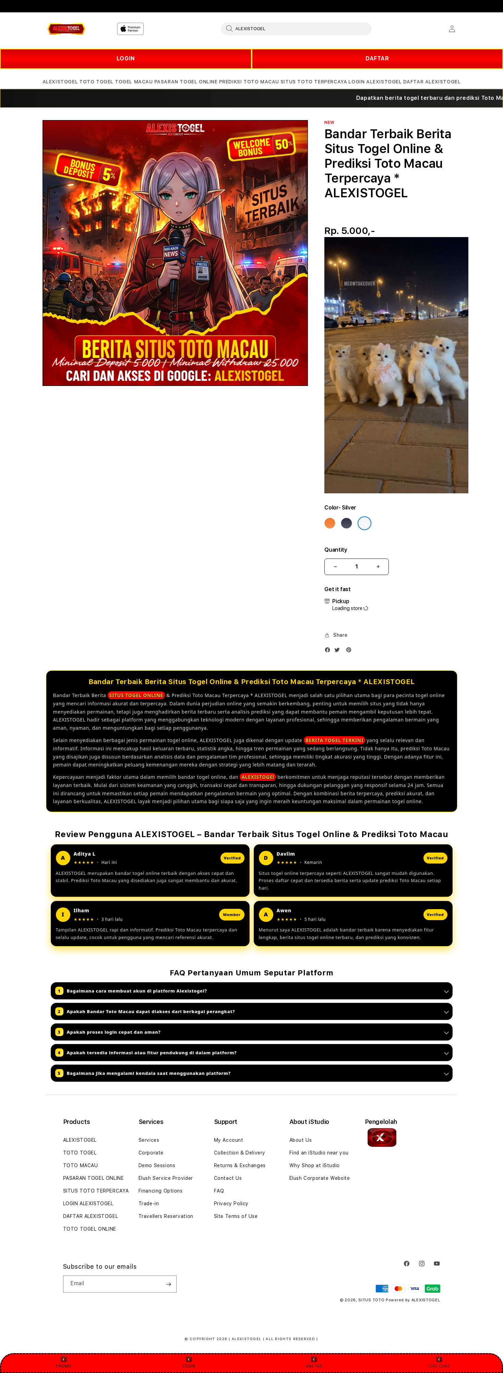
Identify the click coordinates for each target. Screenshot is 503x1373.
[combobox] (296, 28)
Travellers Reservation (166, 1216)
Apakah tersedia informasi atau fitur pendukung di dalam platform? (252, 1052)
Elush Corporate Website (319, 1178)
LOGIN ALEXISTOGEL (88, 1203)
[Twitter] (339, 651)
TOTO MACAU (80, 1165)
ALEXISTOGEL (80, 1140)
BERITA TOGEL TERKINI (334, 740)
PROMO (63, 1362)
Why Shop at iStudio (314, 1165)
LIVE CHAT (439, 1362)
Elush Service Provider (166, 1178)
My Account (228, 1140)
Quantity (335, 550)
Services (149, 1140)
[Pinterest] (350, 651)
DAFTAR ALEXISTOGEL (90, 1216)
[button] (60, 82)
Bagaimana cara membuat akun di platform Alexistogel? (252, 991)
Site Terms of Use (236, 1216)
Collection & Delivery (240, 1152)
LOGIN (126, 58)
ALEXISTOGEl (257, 777)
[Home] (66, 29)
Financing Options (161, 1191)
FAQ (219, 1191)
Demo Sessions (157, 1165)
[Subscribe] (168, 1284)
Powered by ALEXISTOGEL (413, 1300)
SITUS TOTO (371, 1300)
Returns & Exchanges (240, 1165)
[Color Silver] (364, 523)
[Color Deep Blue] (346, 523)
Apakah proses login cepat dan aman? (252, 1032)
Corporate (151, 1152)
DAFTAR (377, 58)
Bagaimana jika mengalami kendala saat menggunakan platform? (252, 1073)
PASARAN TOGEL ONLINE (93, 1178)
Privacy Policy (231, 1203)
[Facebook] (329, 651)
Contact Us (228, 1178)
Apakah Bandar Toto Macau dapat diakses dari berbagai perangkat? (252, 1011)
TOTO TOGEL (80, 1152)
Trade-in (149, 1203)
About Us (300, 1140)
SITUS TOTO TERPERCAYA (96, 1191)
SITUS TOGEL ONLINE (136, 695)
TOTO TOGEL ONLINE (89, 1229)
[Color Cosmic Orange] (329, 523)
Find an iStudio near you (319, 1152)
